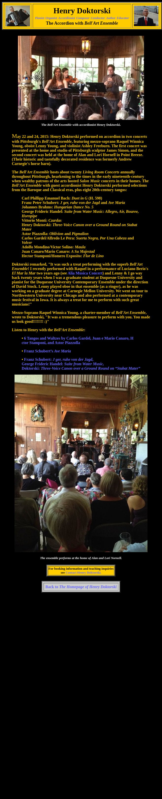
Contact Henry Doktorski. (83, 572)
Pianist (39, 18)
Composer (82, 18)
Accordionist (66, 18)
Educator (123, 18)
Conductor (98, 18)
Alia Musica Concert (85, 273)
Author (110, 18)
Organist (51, 18)
